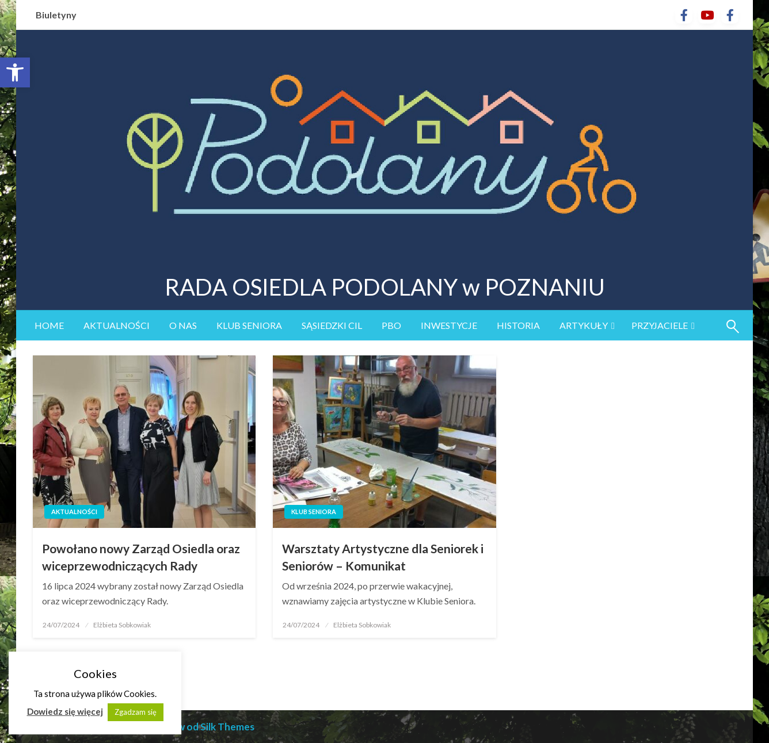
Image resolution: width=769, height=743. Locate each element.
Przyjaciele (659, 325)
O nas (183, 325)
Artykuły (583, 325)
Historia (518, 325)
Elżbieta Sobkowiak (122, 625)
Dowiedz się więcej (65, 710)
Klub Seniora (249, 325)
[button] (15, 72)
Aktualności (116, 325)
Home (49, 325)
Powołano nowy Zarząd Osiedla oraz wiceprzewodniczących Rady (141, 556)
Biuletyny (56, 14)
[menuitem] (49, 325)
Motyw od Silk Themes (203, 727)
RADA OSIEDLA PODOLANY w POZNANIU (385, 287)
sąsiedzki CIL (332, 325)
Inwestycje (449, 325)
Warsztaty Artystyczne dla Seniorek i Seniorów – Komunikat (383, 556)
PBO (391, 325)
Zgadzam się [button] (136, 710)
